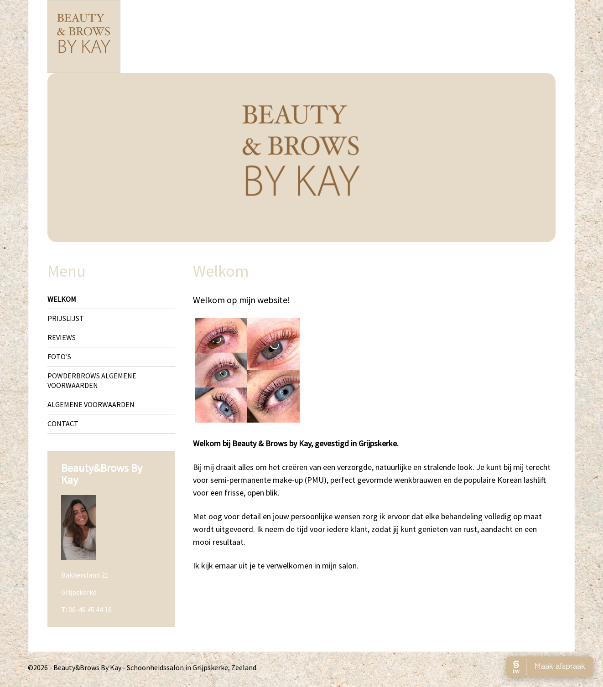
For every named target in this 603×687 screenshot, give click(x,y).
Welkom (61, 299)
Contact (62, 423)
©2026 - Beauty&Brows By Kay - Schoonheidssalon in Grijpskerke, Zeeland (142, 667)
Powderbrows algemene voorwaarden (91, 380)
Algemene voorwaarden (91, 404)
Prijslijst (65, 318)
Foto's (59, 356)
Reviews (61, 337)
